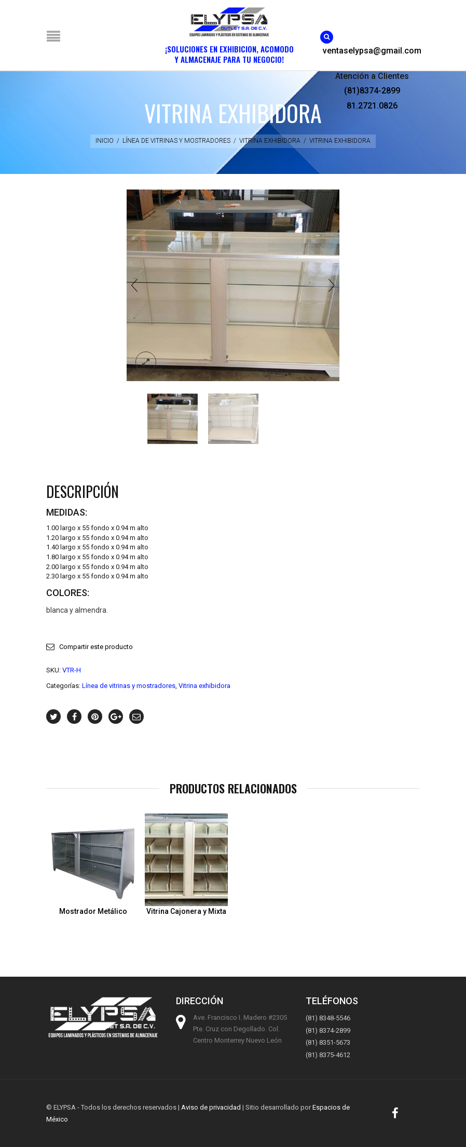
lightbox (145, 362)
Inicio (104, 140)
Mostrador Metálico (93, 911)
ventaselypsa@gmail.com (372, 51)
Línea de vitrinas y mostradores (176, 140)
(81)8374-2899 (372, 91)
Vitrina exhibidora (269, 140)
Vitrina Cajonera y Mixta (186, 911)
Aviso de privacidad (211, 1107)
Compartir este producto (96, 647)
